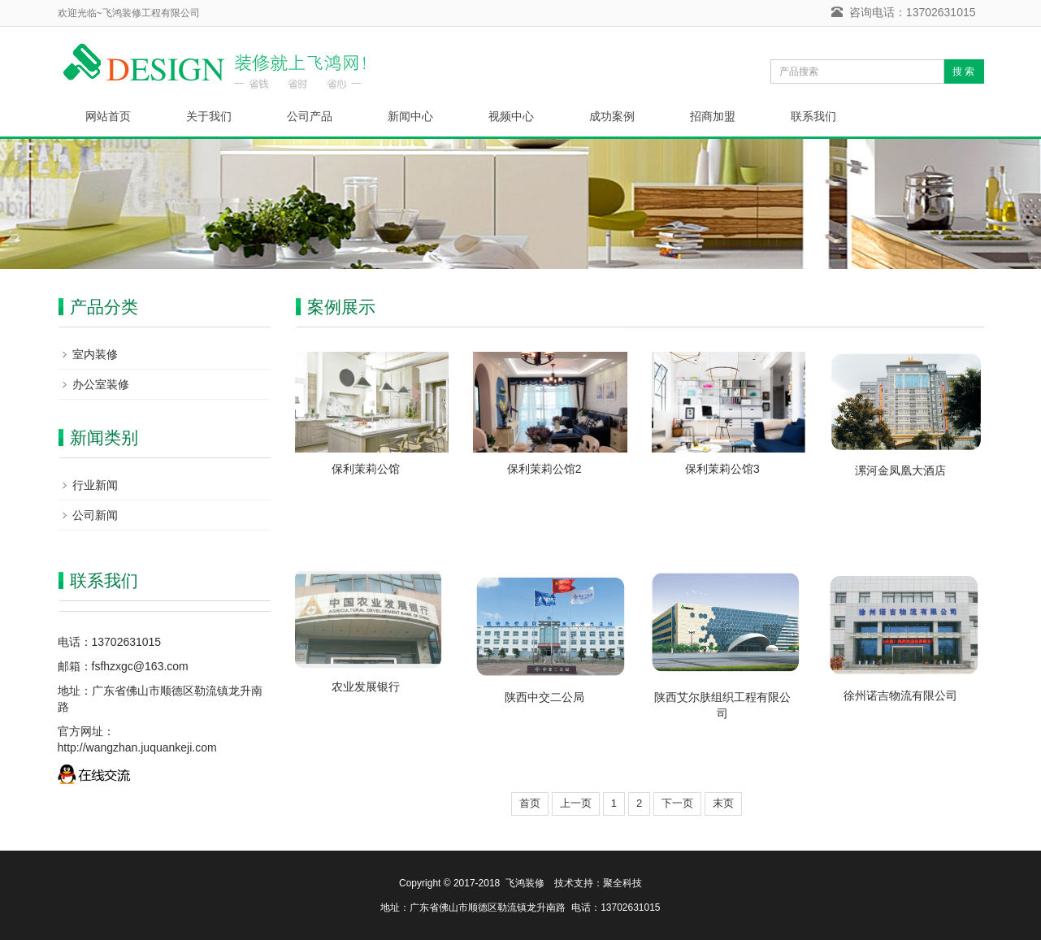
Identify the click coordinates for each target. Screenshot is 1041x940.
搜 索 (963, 71)
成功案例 (612, 116)
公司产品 (309, 116)
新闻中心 (410, 116)
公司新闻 (95, 515)
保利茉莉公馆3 (722, 468)
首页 (529, 803)
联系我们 (813, 116)
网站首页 (108, 116)
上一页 (576, 803)
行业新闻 (95, 485)
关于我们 (209, 116)
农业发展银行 (366, 686)
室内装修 (95, 354)
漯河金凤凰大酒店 (900, 470)
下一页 (677, 803)
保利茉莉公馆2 (544, 468)
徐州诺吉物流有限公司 (900, 695)
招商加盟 (712, 116)
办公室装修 (100, 384)
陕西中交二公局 (544, 697)
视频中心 (511, 116)
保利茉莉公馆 (366, 468)
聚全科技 (622, 883)
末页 (723, 803)
